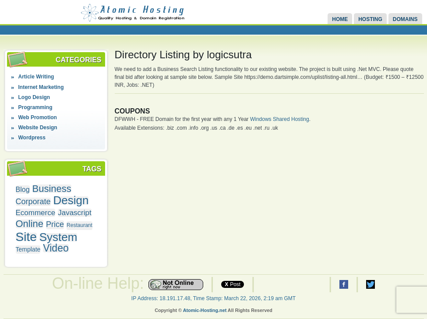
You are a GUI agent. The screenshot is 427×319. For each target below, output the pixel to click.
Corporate (33, 202)
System (58, 237)
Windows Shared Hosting (279, 119)
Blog (23, 189)
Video (55, 248)
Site (26, 237)
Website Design (37, 127)
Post (232, 284)
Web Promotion (37, 117)
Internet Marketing (41, 87)
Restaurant (79, 225)
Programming (35, 107)
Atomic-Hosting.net (205, 310)
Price (55, 224)
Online (30, 224)
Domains (405, 19)
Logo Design (34, 97)
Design (71, 200)
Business (51, 188)
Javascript (75, 213)
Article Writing (36, 77)
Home (340, 19)
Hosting (370, 19)
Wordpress (32, 138)
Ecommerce (36, 213)
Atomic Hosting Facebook (343, 284)
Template (28, 249)
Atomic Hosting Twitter (370, 284)
